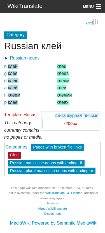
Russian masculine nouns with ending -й (46, 162)
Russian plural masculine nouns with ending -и (51, 170)
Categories (16, 146)
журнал (74, 115)
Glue (14, 154)
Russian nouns (24, 57)
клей (90, 22)
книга (60, 115)
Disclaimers (52, 213)
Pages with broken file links (57, 147)
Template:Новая (20, 114)
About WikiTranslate (52, 208)
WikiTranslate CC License (63, 192)
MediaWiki (20, 222)
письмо (91, 115)
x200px (70, 123)
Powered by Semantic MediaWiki (64, 222)
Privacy (52, 203)
